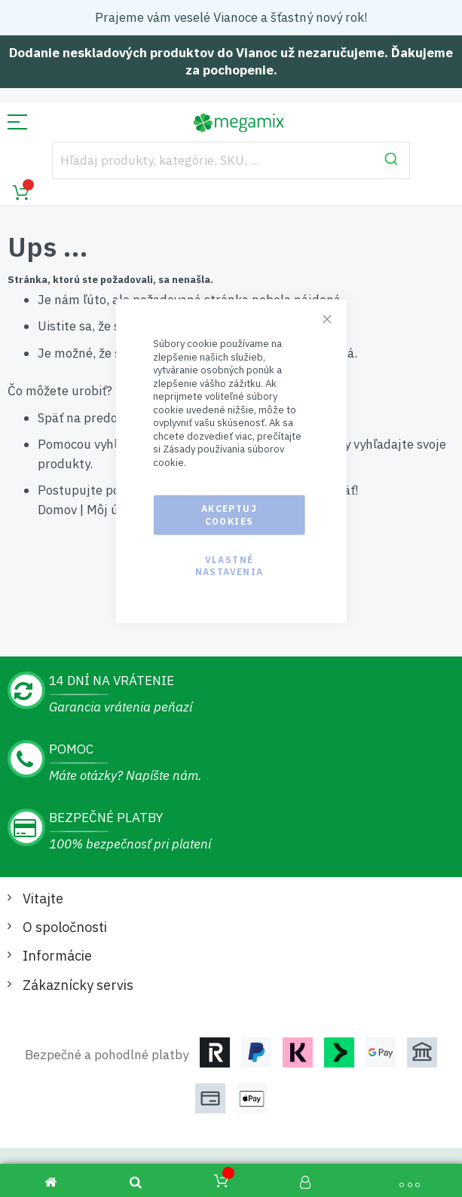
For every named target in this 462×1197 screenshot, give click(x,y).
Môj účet (111, 509)
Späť (50, 418)
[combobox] (230, 160)
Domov (57, 509)
